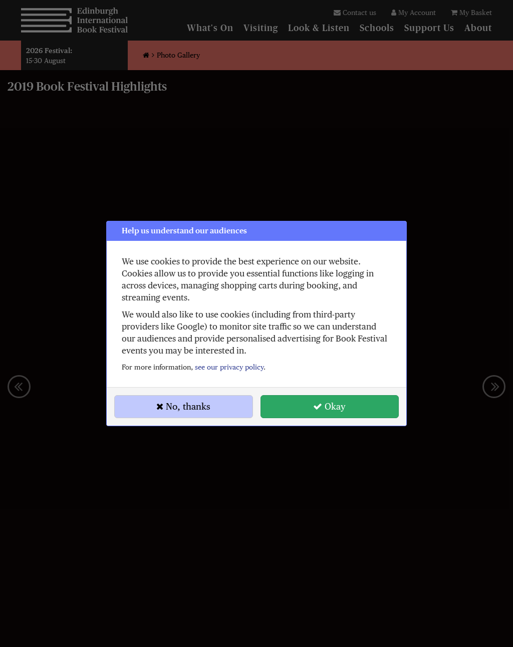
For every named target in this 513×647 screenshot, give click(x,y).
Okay (329, 406)
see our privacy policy (229, 367)
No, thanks (183, 406)
